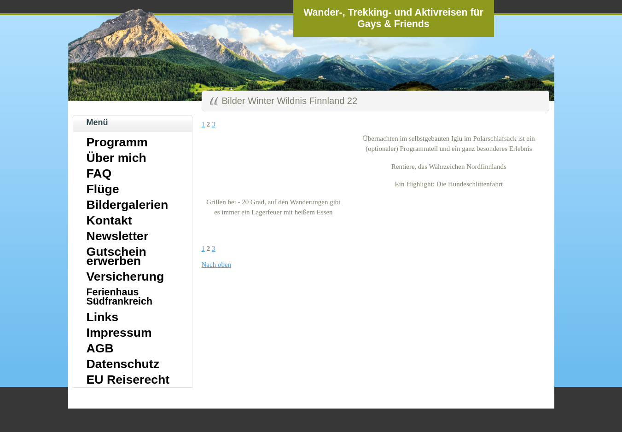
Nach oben (217, 264)
